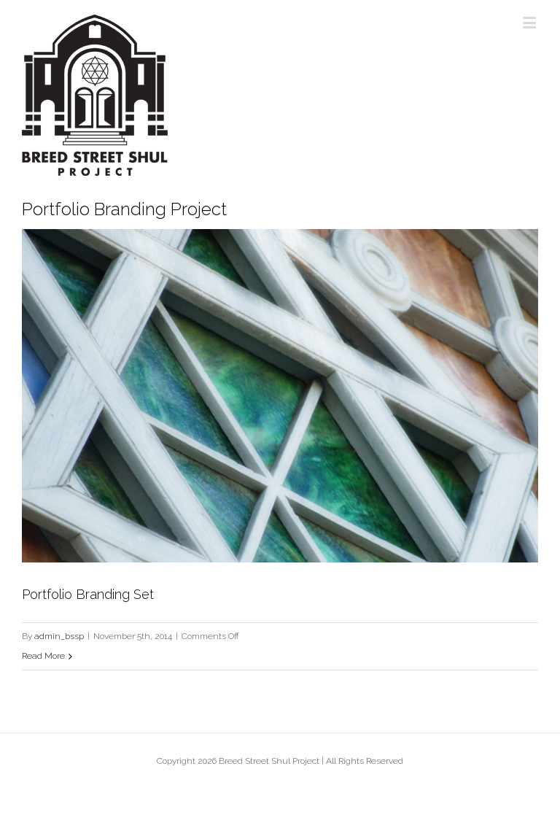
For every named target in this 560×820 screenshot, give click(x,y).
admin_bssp (59, 636)
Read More (43, 656)
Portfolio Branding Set (88, 594)
